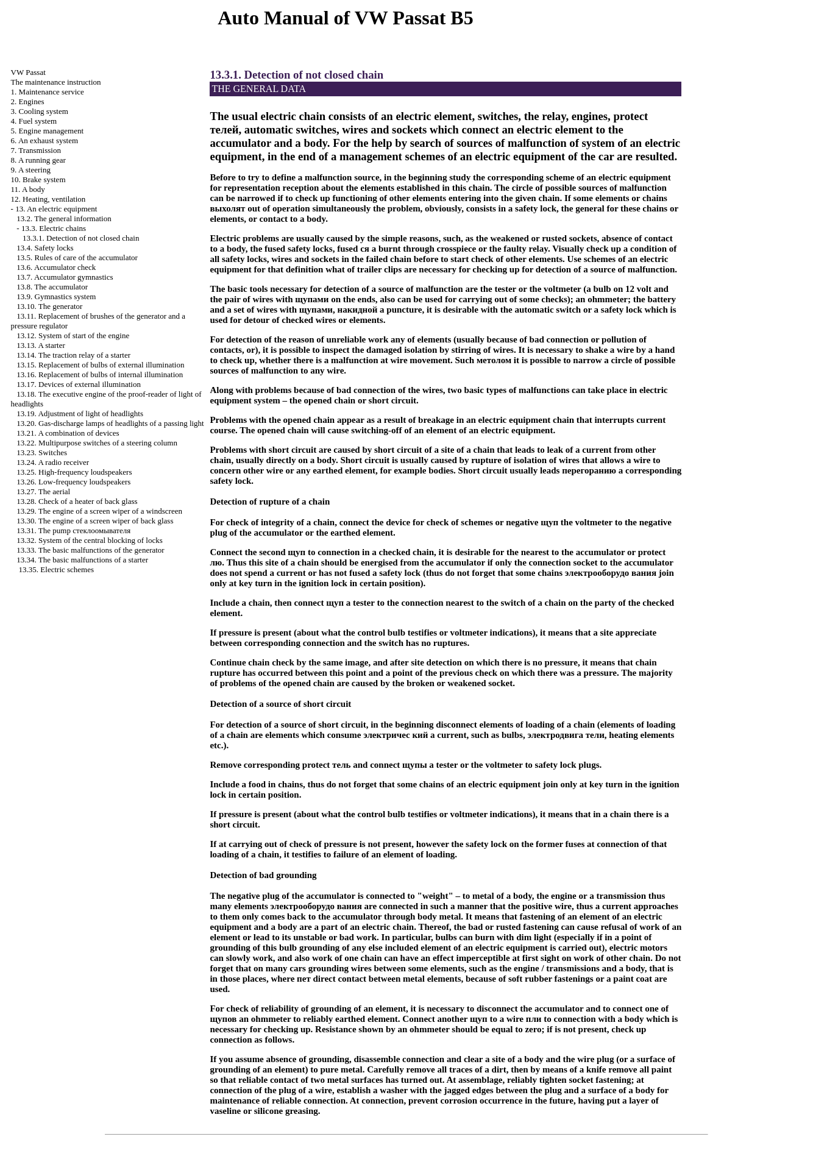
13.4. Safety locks (44, 247)
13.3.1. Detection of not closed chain (81, 238)
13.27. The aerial (43, 491)
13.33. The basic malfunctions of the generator (90, 550)
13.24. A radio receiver (52, 462)
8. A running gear (38, 160)
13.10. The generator (49, 306)
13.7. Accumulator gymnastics (64, 277)
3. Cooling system (39, 111)
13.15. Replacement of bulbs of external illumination (100, 364)
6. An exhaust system (45, 140)
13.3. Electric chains (53, 228)
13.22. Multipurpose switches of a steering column (96, 442)
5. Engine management (47, 130)
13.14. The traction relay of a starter (73, 355)
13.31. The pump (73, 530)
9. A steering (31, 169)
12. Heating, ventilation (48, 199)
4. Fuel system (34, 121)
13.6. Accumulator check (56, 267)
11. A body (28, 189)
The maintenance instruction (56, 82)
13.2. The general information (63, 218)
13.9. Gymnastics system (56, 296)
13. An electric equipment (56, 208)
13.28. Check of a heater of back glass (76, 501)
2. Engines (27, 101)
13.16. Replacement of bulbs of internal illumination (99, 374)
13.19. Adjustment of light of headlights (79, 413)
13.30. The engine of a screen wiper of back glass (94, 520)
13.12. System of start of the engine (72, 335)
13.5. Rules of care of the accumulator (77, 257)
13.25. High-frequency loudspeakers (74, 472)
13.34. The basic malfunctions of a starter (82, 559)
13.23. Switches (41, 452)
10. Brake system (38, 179)
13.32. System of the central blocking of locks (89, 540)
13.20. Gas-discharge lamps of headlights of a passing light (110, 423)
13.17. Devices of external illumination (78, 384)
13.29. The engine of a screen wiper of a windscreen (99, 511)
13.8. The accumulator (52, 286)
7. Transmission (36, 150)
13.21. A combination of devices (67, 433)
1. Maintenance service (47, 91)
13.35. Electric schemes (56, 569)
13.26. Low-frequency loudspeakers (73, 481)
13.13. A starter (40, 345)
